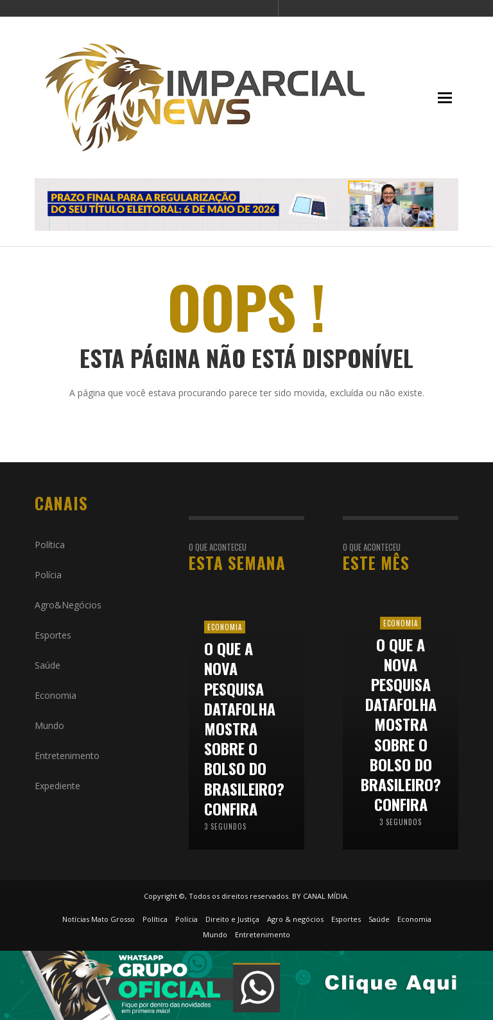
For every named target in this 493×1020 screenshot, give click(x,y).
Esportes (53, 635)
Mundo (49, 725)
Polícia (48, 575)
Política (50, 545)
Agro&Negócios (68, 605)
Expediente (57, 786)
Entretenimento (67, 755)
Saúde (47, 665)
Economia (55, 695)
